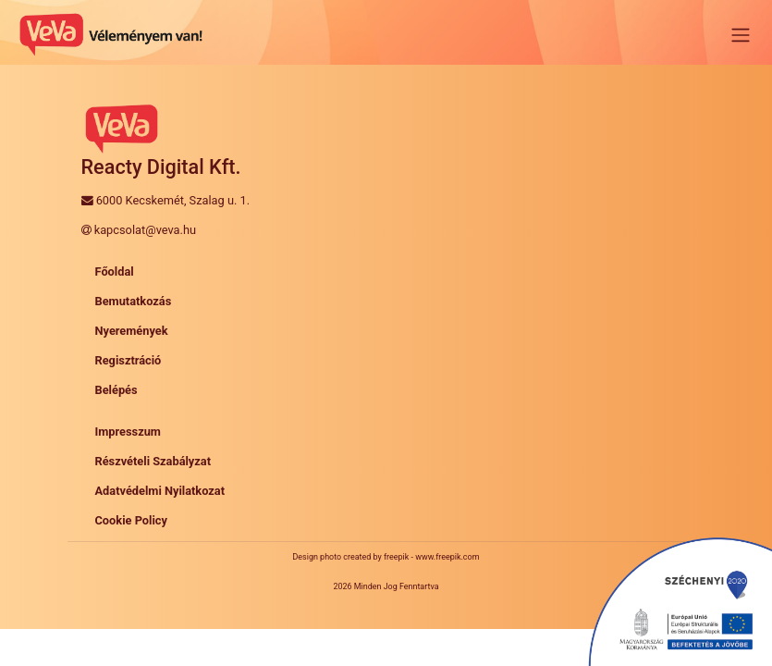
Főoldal (114, 271)
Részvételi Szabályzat (153, 461)
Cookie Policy (131, 520)
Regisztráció (128, 360)
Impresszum (128, 431)
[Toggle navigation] (740, 35)
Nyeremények (131, 331)
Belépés (116, 390)
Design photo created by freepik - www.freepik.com (385, 556)
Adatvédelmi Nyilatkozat (160, 491)
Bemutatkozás (133, 301)
